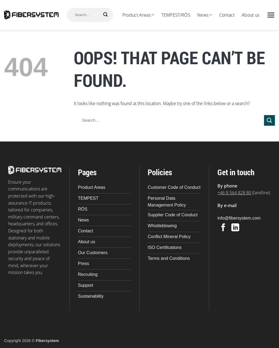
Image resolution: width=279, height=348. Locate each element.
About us (251, 15)
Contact (227, 15)
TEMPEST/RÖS (175, 15)
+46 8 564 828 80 (234, 193)
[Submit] (105, 14)
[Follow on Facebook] (223, 228)
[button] (271, 15)
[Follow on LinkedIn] (235, 228)
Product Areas (138, 15)
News (204, 15)
